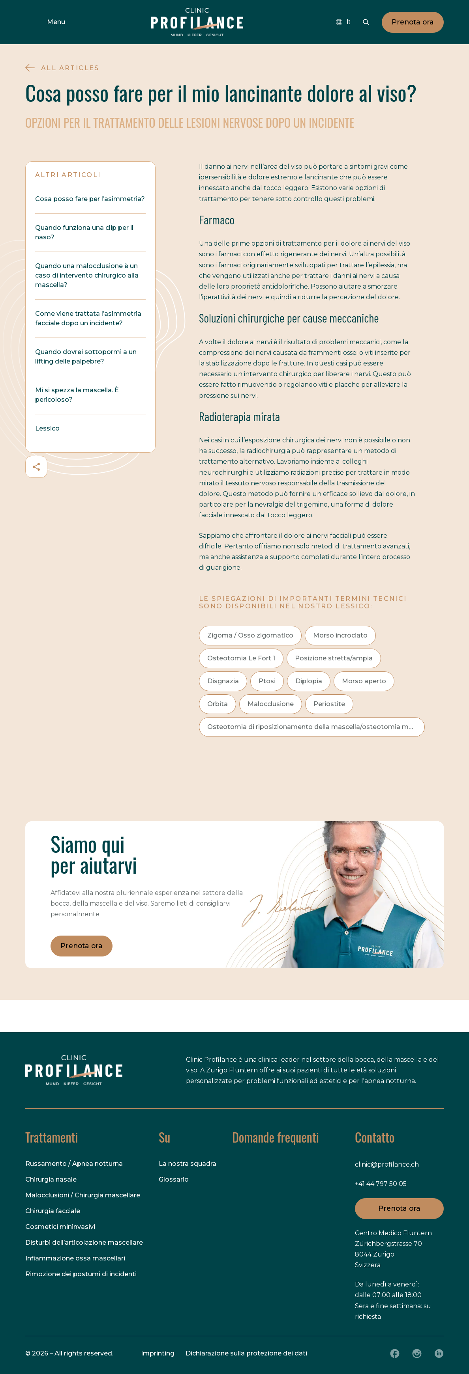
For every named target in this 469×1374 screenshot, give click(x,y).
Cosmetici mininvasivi (60, 1226)
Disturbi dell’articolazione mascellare (84, 1242)
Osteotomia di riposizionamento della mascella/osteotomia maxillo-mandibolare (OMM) (316, 727)
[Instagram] (417, 1353)
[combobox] (342, 22)
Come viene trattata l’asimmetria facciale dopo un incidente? (88, 318)
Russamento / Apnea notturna (74, 1163)
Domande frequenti (275, 1137)
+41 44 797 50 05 (381, 1184)
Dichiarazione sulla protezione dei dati (246, 1353)
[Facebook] (395, 1353)
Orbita (217, 704)
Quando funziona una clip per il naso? (84, 232)
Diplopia (308, 681)
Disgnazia (223, 681)
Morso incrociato (340, 635)
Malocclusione (271, 704)
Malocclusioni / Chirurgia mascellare (82, 1195)
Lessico (47, 428)
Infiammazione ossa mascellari (75, 1258)
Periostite (329, 704)
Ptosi (267, 681)
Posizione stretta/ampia (334, 658)
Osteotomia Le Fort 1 (241, 658)
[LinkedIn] (439, 1353)
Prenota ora (413, 22)
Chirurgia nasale (51, 1179)
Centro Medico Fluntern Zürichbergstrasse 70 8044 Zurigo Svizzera (393, 1249)
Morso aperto (364, 681)
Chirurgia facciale (52, 1211)
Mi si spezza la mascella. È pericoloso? (77, 394)
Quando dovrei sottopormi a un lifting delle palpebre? (86, 356)
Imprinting (157, 1353)
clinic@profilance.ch (387, 1164)
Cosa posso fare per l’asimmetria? (90, 199)
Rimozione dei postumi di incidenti (81, 1274)
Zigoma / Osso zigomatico (250, 635)
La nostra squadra (187, 1163)
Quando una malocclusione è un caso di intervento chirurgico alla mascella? (87, 275)
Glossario (174, 1179)
